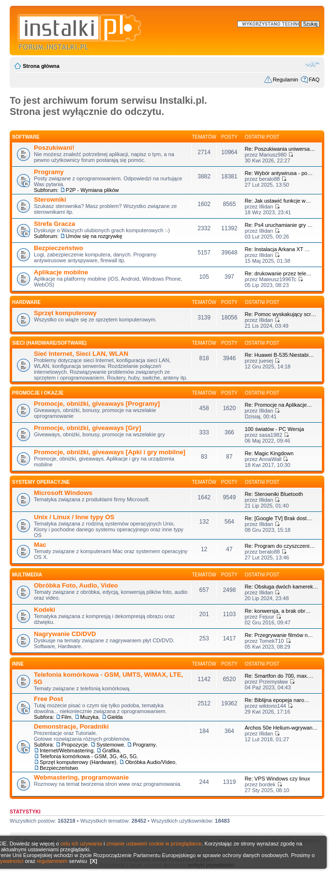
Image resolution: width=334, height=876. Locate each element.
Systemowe (110, 745)
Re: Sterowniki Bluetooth (273, 494)
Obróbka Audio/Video (150, 762)
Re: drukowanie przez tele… (277, 273)
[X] (93, 861)
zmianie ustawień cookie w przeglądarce (154, 843)
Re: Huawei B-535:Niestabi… (279, 355)
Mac (40, 544)
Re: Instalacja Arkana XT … (277, 249)
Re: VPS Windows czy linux (277, 778)
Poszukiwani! (54, 147)
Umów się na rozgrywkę (94, 236)
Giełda (115, 717)
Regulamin (285, 79)
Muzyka (89, 717)
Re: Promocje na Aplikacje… (278, 405)
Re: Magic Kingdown (268, 453)
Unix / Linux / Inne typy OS (74, 517)
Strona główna (41, 66)
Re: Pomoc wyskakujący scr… (280, 314)
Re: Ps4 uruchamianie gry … (278, 225)
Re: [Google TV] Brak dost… (278, 518)
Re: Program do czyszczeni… (279, 546)
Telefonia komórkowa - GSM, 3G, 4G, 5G (88, 756)
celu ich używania (81, 843)
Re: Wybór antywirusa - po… (278, 173)
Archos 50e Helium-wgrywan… (281, 728)
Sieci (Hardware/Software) (49, 343)
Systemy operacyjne (41, 482)
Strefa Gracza (54, 223)
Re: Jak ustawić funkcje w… (277, 201)
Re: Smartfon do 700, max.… (278, 676)
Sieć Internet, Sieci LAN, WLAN (81, 353)
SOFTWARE (26, 137)
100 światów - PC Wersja (274, 429)
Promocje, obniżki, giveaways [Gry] (87, 427)
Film (66, 717)
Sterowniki (50, 199)
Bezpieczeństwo (58, 248)
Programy (49, 171)
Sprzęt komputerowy (65, 313)
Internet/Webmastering (66, 750)
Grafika (110, 750)
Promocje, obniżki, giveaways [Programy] (97, 403)
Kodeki (44, 609)
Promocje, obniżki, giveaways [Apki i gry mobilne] (109, 452)
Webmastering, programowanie (81, 777)
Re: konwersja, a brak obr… (277, 611)
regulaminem (52, 861)
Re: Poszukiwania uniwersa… (279, 149)
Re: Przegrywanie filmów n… (278, 635)
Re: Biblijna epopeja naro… (276, 700)
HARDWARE (26, 302)
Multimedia (27, 574)
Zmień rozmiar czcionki (312, 64)
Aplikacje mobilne (61, 272)
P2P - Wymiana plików (92, 190)
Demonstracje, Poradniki (71, 726)
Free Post (48, 698)
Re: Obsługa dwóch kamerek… (281, 586)
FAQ (314, 79)
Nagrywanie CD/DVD (65, 633)
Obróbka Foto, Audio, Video (76, 585)
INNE (18, 664)
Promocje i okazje (37, 393)
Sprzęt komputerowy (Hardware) (78, 762)
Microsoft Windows (63, 492)
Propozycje (74, 745)
